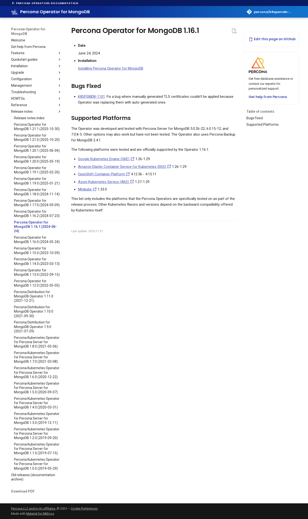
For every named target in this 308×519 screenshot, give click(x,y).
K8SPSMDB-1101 (91, 96)
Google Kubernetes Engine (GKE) (106, 159)
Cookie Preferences (84, 508)
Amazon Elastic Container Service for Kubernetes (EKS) (124, 166)
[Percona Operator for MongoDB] (15, 12)
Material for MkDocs (40, 513)
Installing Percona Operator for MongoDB (110, 68)
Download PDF (23, 491)
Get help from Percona (268, 97)
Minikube (87, 189)
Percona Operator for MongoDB (28, 31)
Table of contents (260, 111)
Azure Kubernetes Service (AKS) (106, 182)
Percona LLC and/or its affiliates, (34, 508)
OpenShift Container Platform (104, 174)
